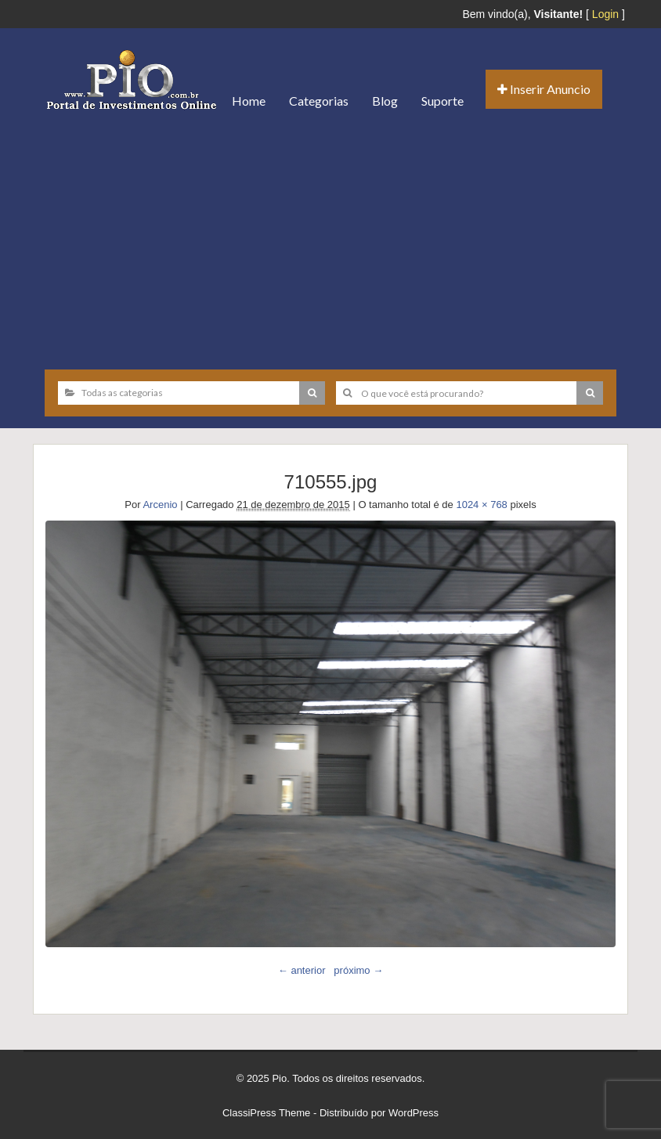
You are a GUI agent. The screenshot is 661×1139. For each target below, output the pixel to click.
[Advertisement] (330, 240)
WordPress (413, 1113)
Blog (385, 100)
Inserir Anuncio (544, 88)
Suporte (442, 100)
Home (248, 100)
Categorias (319, 100)
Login (605, 14)
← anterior (302, 970)
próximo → (358, 970)
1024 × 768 (481, 504)
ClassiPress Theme (266, 1113)
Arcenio (160, 504)
